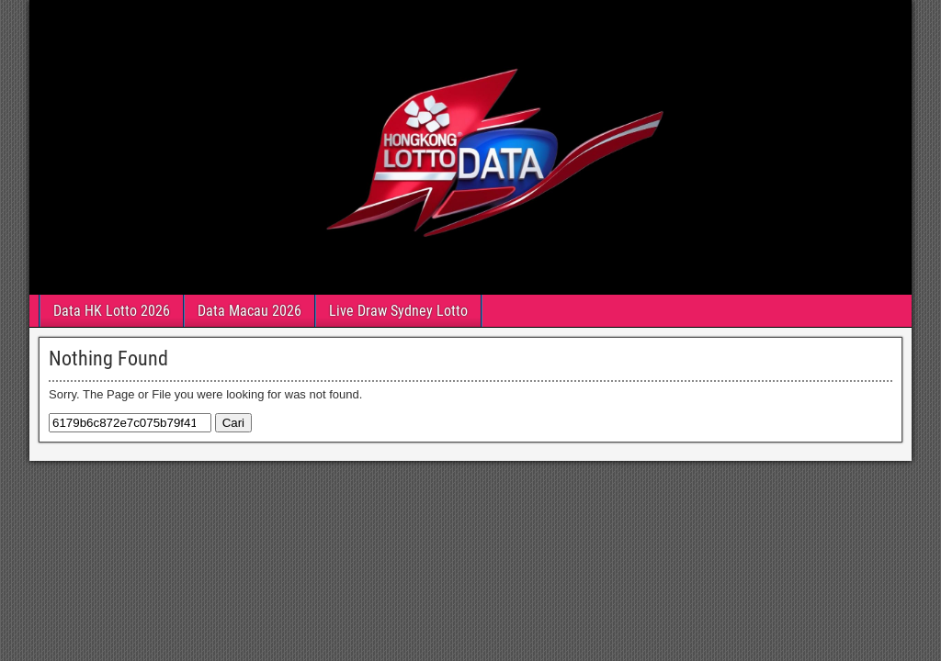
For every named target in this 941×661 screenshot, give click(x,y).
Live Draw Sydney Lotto (398, 310)
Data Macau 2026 (249, 310)
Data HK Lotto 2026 (111, 310)
